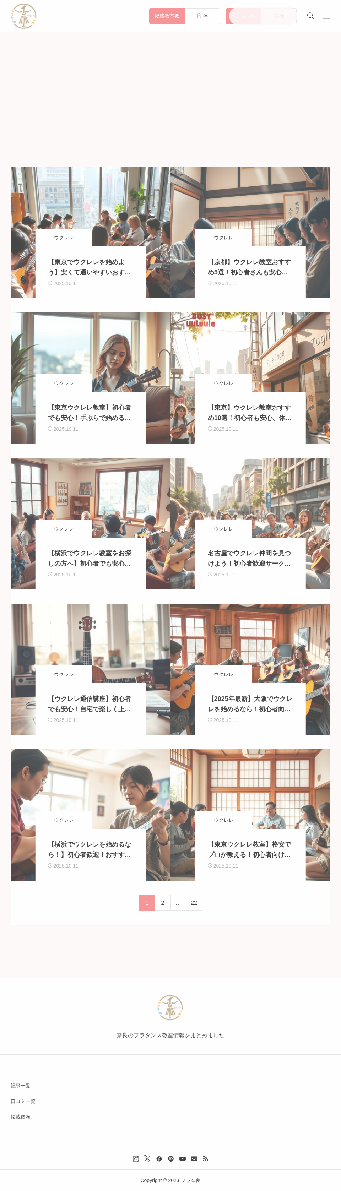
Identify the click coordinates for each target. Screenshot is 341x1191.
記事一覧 (21, 1085)
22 (194, 903)
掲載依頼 (21, 1117)
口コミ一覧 (23, 1101)
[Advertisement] (170, 85)
